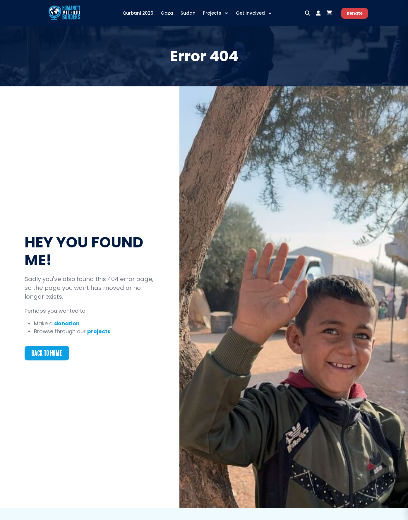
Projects (216, 13)
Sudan (188, 13)
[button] (308, 13)
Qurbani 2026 (138, 13)
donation (67, 323)
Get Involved (254, 13)
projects (98, 331)
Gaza (167, 13)
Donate (355, 13)
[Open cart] (328, 12)
